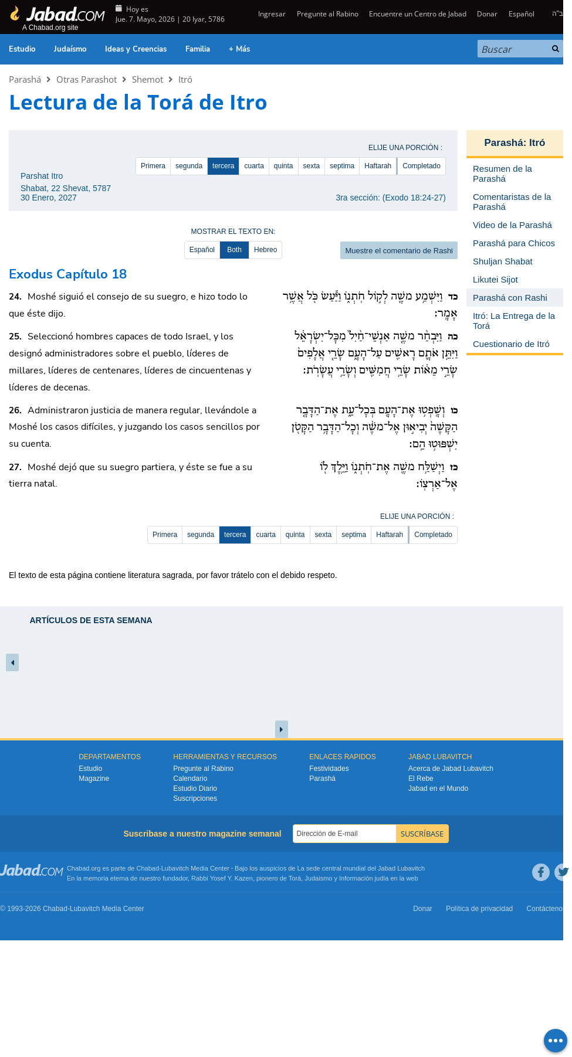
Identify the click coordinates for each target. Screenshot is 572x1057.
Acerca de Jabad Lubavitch (450, 768)
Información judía (364, 878)
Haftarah (377, 166)
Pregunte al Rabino (327, 14)
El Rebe (421, 778)
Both (234, 250)
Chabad (148, 868)
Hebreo (265, 250)
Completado (421, 166)
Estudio (22, 49)
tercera (223, 166)
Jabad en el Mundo (438, 788)
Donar (487, 14)
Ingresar (271, 14)
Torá (295, 878)
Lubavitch (175, 868)
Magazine (94, 778)
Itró (185, 79)
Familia (197, 49)
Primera (153, 166)
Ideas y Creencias (136, 49)
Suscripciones (195, 798)
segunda (188, 166)
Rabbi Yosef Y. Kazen (222, 878)
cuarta (253, 166)
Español (521, 14)
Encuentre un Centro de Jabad (417, 14)
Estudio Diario (195, 788)
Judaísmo (70, 49)
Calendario (190, 778)
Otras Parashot (86, 79)
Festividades (328, 768)
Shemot (147, 79)
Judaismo (318, 878)
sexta (311, 166)
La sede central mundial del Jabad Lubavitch (361, 868)
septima (342, 166)
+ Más (239, 49)
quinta (283, 166)
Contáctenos (546, 909)
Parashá (25, 79)
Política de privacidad (479, 909)
